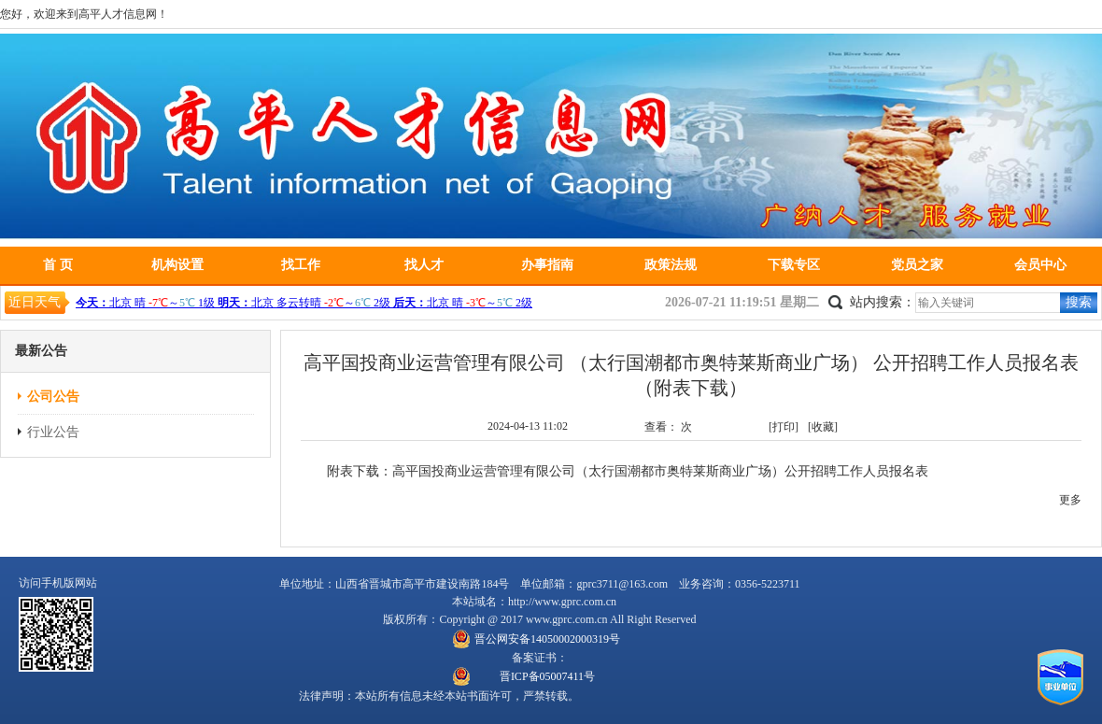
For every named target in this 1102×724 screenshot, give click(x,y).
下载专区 (794, 265)
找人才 (424, 265)
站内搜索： (882, 302)
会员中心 (1040, 265)
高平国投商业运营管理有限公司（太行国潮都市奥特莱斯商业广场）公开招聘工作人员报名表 (660, 471)
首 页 (58, 265)
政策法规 (670, 265)
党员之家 (917, 265)
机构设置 (177, 265)
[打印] (783, 426)
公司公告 (53, 397)
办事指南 (547, 265)
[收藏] (823, 426)
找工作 (300, 265)
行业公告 (53, 432)
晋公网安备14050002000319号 (547, 639)
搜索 (1079, 302)
